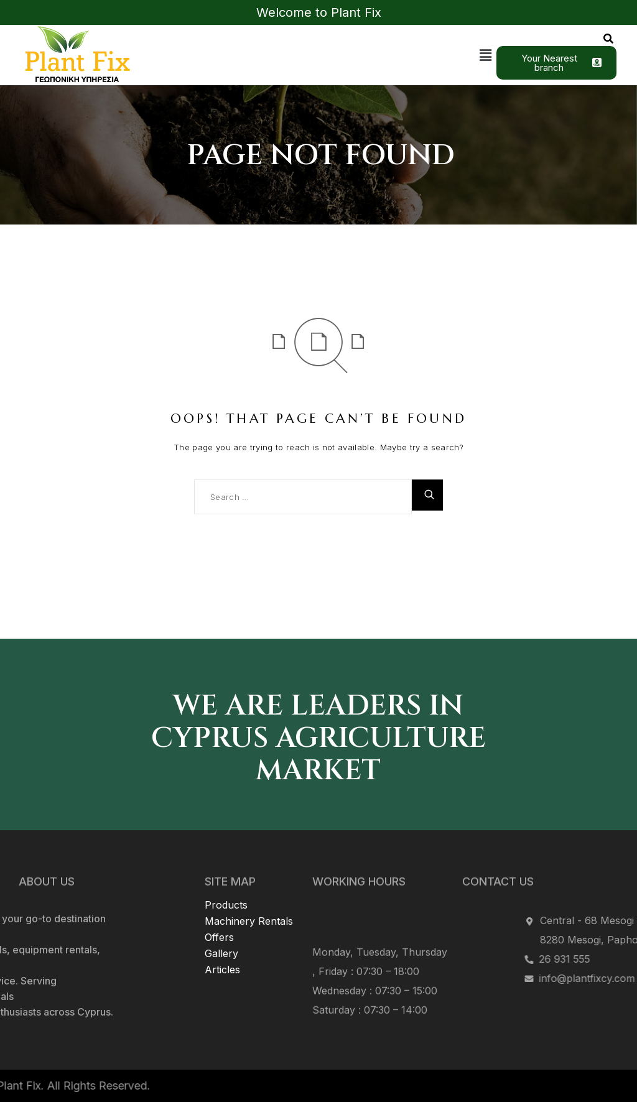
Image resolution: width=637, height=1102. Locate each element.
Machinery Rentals (249, 885)
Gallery (221, 918)
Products (226, 869)
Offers (219, 902)
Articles (222, 934)
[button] (485, 55)
